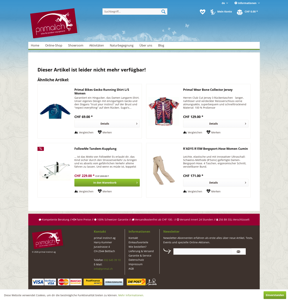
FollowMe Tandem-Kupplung (95, 149)
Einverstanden (275, 295)
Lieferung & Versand (141, 251)
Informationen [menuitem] (246, 3)
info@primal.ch (103, 268)
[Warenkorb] (247, 12)
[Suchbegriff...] (134, 11)
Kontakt (133, 238)
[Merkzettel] (202, 12)
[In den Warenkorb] (107, 183)
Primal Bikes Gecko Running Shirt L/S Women (101, 91)
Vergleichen (86, 132)
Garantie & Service (140, 255)
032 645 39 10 (112, 260)
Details (118, 123)
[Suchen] (163, 11)
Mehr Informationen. (131, 295)
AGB (131, 268)
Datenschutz (136, 259)
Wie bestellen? (137, 246)
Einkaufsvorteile (138, 242)
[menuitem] (134, 11)
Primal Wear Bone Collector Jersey (208, 90)
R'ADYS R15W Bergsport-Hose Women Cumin (215, 149)
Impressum (136, 264)
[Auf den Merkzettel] (105, 132)
